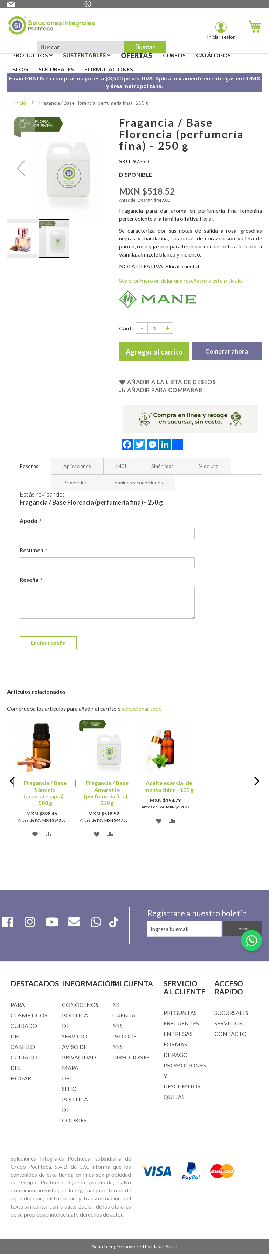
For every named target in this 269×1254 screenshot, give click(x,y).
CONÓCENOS (80, 1004)
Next (255, 782)
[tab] (29, 466)
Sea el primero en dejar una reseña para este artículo (180, 280)
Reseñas (29, 466)
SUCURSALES (231, 1012)
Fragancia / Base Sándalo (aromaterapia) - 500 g (45, 792)
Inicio (20, 103)
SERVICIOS (228, 1023)
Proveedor (75, 482)
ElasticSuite (164, 1246)
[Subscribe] (242, 928)
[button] (21, 168)
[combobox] (80, 47)
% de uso (209, 466)
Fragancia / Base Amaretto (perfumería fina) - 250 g (107, 792)
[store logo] (51, 26)
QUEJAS (174, 1096)
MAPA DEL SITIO (70, 1078)
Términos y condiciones (137, 482)
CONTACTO (230, 1033)
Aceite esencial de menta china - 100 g (169, 786)
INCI (121, 466)
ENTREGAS (178, 1033)
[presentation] (192, 947)
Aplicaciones (77, 466)
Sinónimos (162, 466)
